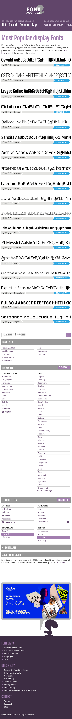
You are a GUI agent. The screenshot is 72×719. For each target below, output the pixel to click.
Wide (40, 427)
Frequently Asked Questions (16, 670)
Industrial (42, 475)
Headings (41, 380)
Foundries (42, 354)
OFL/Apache (8, 522)
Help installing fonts (12, 673)
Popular (24, 25)
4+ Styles (41, 512)
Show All (5, 531)
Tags (34, 25)
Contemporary (44, 430)
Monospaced (7, 386)
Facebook (8, 704)
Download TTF (61, 65)
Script (4, 395)
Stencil (4, 405)
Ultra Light (42, 459)
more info (61, 563)
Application (6, 519)
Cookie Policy (9, 687)
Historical (42, 389)
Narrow (41, 424)
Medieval (41, 434)
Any (39, 509)
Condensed (42, 421)
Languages (42, 351)
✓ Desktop (6, 509)
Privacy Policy (10, 684)
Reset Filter (63, 500)
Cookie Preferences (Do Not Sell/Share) (20, 690)
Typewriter (6, 408)
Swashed (41, 443)
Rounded (41, 446)
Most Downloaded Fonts (14, 650)
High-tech (42, 481)
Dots (40, 415)
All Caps (41, 440)
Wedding (41, 453)
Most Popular (7, 351)
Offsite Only (6, 537)
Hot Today (6, 354)
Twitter (7, 701)
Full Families (43, 522)
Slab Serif (5, 402)
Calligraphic (7, 380)
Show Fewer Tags (44, 490)
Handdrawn (7, 383)
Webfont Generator (53, 24)
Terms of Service (11, 682)
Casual (40, 466)
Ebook (6, 515)
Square (41, 408)
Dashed (41, 411)
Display (6, 412)
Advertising (9, 679)
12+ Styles (42, 518)
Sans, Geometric (44, 395)
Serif (3, 399)
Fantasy (41, 450)
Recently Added (8, 348)
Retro (40, 437)
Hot (4, 25)
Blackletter (6, 376)
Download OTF (61, 96)
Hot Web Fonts (8, 357)
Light (40, 456)
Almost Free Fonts (11, 653)
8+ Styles (41, 515)
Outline (41, 418)
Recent (13, 25)
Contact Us (8, 676)
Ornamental (43, 488)
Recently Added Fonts (13, 648)
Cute (40, 472)
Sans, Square (43, 399)
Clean (40, 469)
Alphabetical (43, 531)
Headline (41, 478)
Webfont (5, 512)
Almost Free (7, 360)
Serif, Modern (43, 402)
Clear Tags (63, 367)
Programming (7, 389)
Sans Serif (6, 392)
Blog (6, 707)
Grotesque (42, 485)
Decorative (42, 383)
